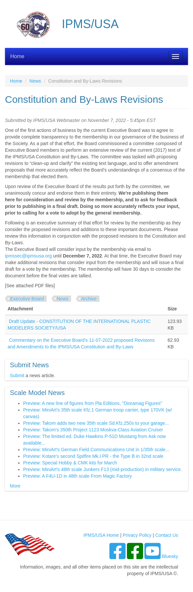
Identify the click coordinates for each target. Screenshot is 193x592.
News (35, 81)
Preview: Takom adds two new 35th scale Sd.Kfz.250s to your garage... (96, 423)
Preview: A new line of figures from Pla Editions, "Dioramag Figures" (92, 403)
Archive (89, 298)
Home (17, 56)
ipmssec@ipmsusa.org (28, 255)
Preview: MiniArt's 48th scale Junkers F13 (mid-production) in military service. (102, 469)
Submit (17, 375)
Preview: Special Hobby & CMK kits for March (70, 462)
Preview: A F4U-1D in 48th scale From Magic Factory (77, 476)
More (15, 486)
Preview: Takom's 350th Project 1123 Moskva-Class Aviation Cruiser (93, 429)
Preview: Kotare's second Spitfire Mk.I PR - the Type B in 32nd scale (93, 456)
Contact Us (166, 535)
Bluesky (170, 556)
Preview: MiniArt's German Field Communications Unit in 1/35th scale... (96, 449)
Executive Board (27, 298)
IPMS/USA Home (101, 535)
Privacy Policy (137, 535)
